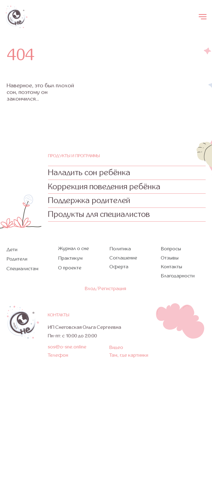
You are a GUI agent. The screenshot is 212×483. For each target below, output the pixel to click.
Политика (120, 248)
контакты (58, 315)
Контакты (171, 266)
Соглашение (123, 258)
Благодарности (178, 276)
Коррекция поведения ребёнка (104, 186)
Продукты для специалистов (99, 214)
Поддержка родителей (89, 200)
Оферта (119, 266)
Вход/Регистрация (105, 288)
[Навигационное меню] (202, 17)
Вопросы (171, 248)
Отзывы (170, 258)
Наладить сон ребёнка (89, 172)
